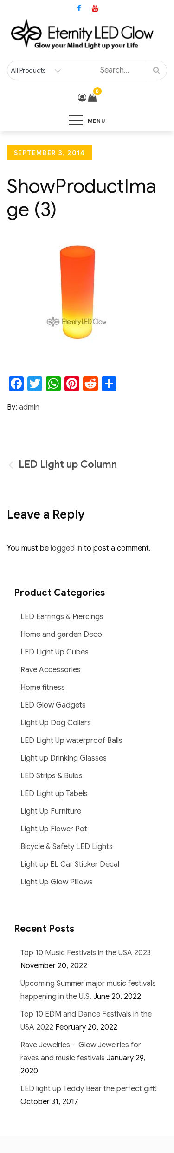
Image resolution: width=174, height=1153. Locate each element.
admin (29, 407)
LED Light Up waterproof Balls (71, 740)
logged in (66, 548)
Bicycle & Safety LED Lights (66, 846)
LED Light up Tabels (54, 793)
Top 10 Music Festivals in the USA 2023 (85, 952)
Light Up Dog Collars (55, 723)
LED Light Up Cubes (54, 652)
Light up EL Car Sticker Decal (69, 864)
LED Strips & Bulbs (51, 776)
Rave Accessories (50, 669)
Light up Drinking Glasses (63, 758)
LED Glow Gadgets (53, 705)
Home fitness (42, 687)
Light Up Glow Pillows (56, 882)
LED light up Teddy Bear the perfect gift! (88, 1088)
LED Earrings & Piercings (61, 616)
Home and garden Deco (61, 634)
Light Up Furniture (50, 811)
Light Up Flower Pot (53, 829)
